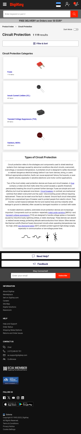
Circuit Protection (25, 27)
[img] (16, 5)
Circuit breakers (47, 191)
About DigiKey (8, 291)
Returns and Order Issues (13, 333)
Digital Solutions (9, 307)
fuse (72, 183)
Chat (7, 347)
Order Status (8, 327)
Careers (6, 301)
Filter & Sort (42, 43)
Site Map (6, 304)
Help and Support (10, 324)
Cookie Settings (9, 429)
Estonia (7, 415)
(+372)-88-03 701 (12, 351)
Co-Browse (9, 359)
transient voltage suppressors (17, 215)
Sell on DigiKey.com (11, 298)
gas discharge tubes (26, 226)
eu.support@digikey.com (15, 355)
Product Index (8, 27)
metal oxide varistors (56, 213)
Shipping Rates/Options (12, 330)
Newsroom (7, 310)
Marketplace (8, 295)
